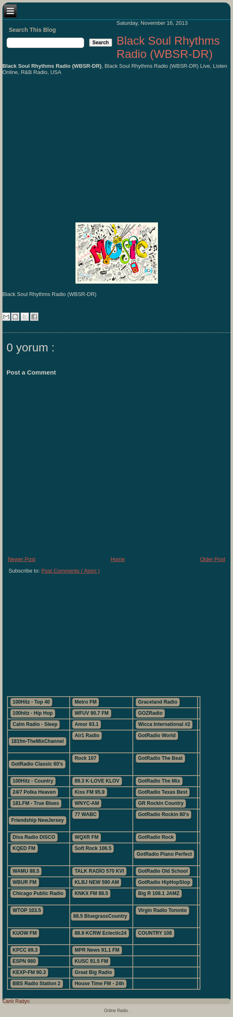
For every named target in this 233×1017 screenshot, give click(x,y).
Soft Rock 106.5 (93, 848)
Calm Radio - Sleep (35, 724)
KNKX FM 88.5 (91, 893)
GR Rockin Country (161, 803)
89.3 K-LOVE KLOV (97, 781)
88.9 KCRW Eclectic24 (101, 933)
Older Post (212, 559)
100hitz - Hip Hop (33, 713)
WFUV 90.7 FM (92, 713)
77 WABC (85, 814)
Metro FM (85, 702)
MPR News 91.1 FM (97, 950)
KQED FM (24, 848)
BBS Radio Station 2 (37, 983)
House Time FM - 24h (99, 983)
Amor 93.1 (87, 724)
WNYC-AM (87, 803)
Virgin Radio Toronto (162, 910)
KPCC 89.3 (25, 950)
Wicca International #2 (164, 724)
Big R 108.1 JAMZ (159, 893)
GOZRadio (150, 713)
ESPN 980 (24, 961)
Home (118, 559)
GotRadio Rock (156, 837)
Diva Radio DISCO (34, 837)
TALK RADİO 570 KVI (99, 871)
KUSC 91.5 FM (91, 961)
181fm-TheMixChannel (37, 741)
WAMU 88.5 (26, 871)
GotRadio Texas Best (163, 792)
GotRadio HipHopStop (164, 882)
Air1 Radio (87, 735)
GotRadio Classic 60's (37, 764)
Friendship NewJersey (37, 820)
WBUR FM (25, 882)
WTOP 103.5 (27, 910)
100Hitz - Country (33, 781)
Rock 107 (85, 758)
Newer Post (21, 559)
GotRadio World (157, 735)
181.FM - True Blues (36, 803)
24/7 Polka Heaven (34, 792)
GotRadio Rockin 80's (163, 814)
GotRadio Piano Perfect (164, 854)
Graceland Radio (157, 702)
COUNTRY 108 (155, 933)
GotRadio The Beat (160, 758)
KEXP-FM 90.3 (29, 972)
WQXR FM (87, 837)
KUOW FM (25, 933)
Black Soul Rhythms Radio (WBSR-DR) (168, 47)
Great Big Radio (93, 972)
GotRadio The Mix (159, 781)
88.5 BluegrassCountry (100, 916)
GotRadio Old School (163, 871)
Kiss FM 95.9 (90, 792)
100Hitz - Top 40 (31, 702)
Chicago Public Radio (38, 893)
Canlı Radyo (16, 1001)
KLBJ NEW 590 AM (97, 882)
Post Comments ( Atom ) (70, 571)
